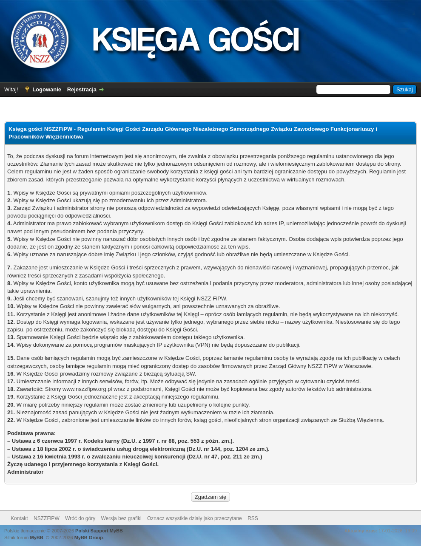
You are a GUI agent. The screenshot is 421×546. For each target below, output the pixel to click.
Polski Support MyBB (99, 530)
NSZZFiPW (47, 518)
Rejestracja (82, 89)
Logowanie (46, 89)
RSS (252, 518)
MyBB (36, 537)
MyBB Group (88, 537)
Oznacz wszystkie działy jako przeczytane (194, 518)
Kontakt (19, 518)
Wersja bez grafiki (121, 518)
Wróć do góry (80, 518)
